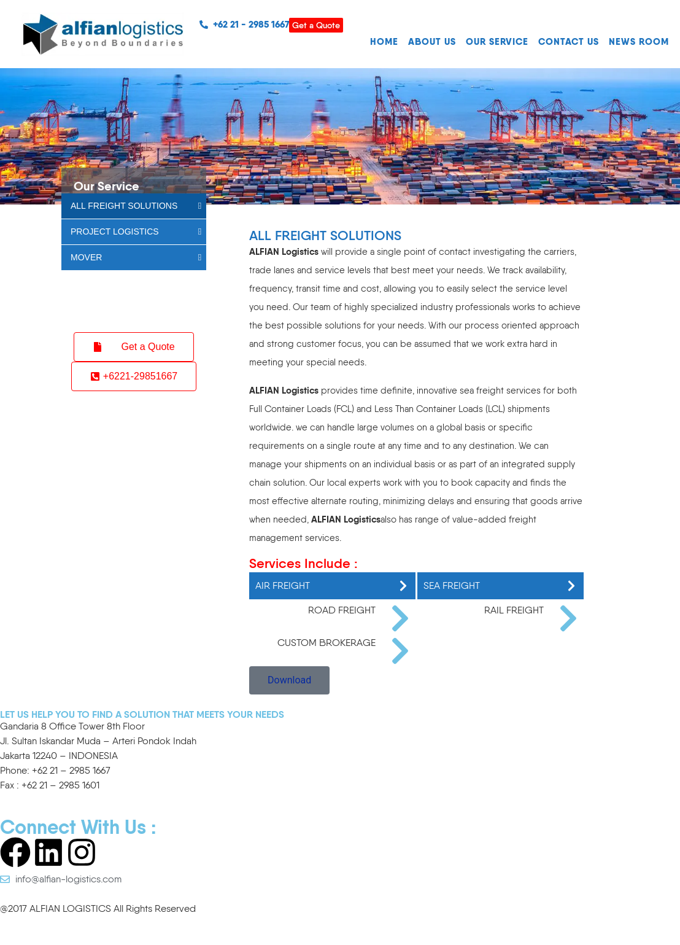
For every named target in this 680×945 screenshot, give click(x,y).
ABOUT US (432, 41)
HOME (384, 41)
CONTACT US (568, 41)
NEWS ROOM (639, 41)
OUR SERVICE (497, 41)
